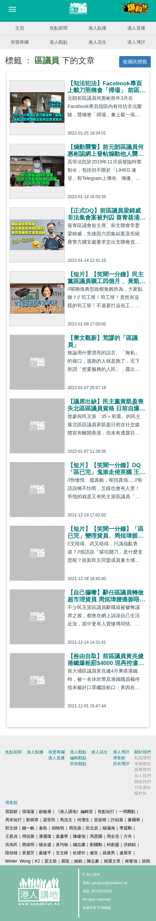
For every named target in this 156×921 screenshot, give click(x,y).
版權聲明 (142, 769)
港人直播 (136, 28)
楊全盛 (45, 844)
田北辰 (92, 828)
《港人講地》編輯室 (74, 811)
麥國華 (134, 819)
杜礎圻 (79, 852)
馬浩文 (66, 819)
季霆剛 (125, 828)
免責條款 (142, 763)
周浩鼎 (75, 828)
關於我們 (142, 752)
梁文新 (50, 861)
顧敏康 (45, 811)
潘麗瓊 (45, 836)
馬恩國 (96, 836)
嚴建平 (45, 852)
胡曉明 (58, 828)
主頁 (19, 28)
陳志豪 (93, 861)
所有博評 (121, 763)
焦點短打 (106, 811)
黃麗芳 (28, 852)
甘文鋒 (62, 852)
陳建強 (79, 836)
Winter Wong (17, 861)
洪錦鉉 (130, 844)
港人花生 (97, 42)
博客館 (119, 758)
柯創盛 (113, 844)
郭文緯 (11, 828)
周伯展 (28, 836)
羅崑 (65, 861)
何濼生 (83, 819)
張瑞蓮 (28, 811)
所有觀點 (78, 763)
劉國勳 (96, 844)
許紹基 (117, 819)
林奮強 (131, 861)
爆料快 (140, 793)
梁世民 (49, 819)
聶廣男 (109, 852)
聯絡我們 (142, 781)
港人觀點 (58, 42)
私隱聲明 (142, 758)
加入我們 (142, 775)
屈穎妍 (11, 811)
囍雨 (146, 861)
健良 (94, 852)
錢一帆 (28, 828)
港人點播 (97, 28)
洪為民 (11, 844)
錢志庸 (79, 844)
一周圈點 (127, 811)
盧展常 (125, 852)
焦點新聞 (58, 28)
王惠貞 (11, 836)
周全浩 (113, 836)
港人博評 (136, 42)
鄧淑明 (28, 844)
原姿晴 (100, 819)
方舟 (128, 836)
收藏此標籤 (135, 61)
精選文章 (112, 861)
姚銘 (78, 861)
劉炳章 (32, 819)
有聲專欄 (20, 42)
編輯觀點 (78, 758)
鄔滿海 (109, 828)
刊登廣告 (142, 787)
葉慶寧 (62, 836)
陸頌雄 (11, 852)
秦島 (43, 828)
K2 (37, 861)
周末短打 (13, 819)
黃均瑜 (62, 844)
